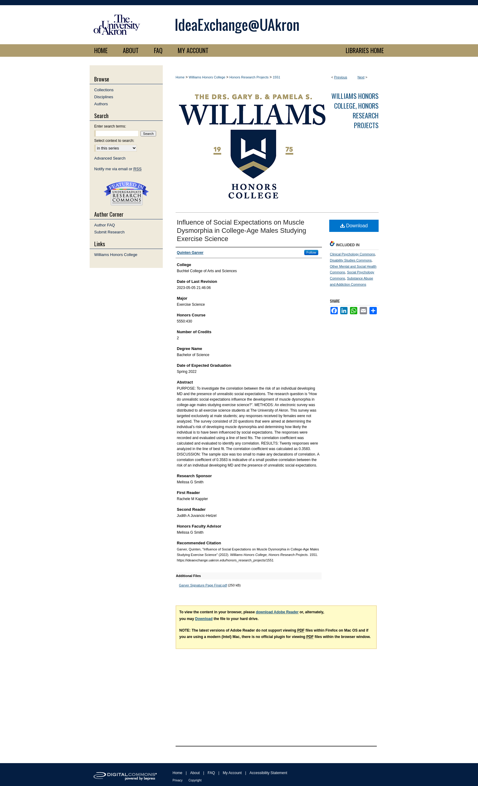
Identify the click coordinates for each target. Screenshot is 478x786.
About (195, 773)
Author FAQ (104, 225)
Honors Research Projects (249, 77)
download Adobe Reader (277, 612)
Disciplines (103, 97)
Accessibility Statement (268, 773)
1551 (276, 77)
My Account (232, 773)
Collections (104, 90)
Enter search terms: (110, 126)
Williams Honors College (207, 77)
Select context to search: (114, 141)
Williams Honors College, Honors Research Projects (355, 110)
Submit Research (109, 232)
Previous (340, 77)
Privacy (178, 780)
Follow (311, 252)
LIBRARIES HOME (365, 50)
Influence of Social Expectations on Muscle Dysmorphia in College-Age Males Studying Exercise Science (241, 230)
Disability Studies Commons (351, 260)
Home (180, 77)
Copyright (195, 780)
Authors (101, 104)
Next (361, 77)
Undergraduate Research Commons (126, 193)
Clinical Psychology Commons (352, 254)
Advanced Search (110, 158)
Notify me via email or (117, 169)
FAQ (211, 773)
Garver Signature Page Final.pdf (203, 585)
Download (354, 225)
